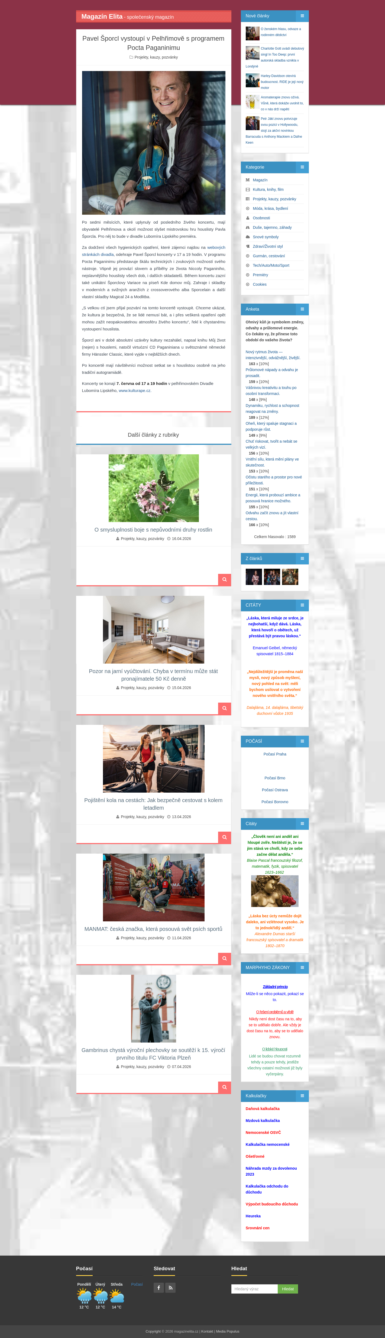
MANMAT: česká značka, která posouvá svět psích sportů (153, 929)
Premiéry (260, 275)
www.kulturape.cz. (135, 390)
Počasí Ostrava (275, 790)
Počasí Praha (275, 754)
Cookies (260, 284)
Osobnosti (261, 218)
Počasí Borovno (274, 802)
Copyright (153, 1331)
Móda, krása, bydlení (270, 208)
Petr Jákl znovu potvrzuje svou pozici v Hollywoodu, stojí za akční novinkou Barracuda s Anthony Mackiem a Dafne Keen (274, 130)
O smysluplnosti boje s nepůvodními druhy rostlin (153, 530)
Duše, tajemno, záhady (272, 227)
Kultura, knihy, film (268, 189)
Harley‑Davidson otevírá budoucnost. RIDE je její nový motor (282, 82)
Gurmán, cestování (269, 256)
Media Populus (227, 1331)
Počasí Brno (275, 778)
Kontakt (207, 1331)
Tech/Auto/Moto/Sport (271, 265)
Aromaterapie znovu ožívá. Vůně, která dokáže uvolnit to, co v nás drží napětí (282, 103)
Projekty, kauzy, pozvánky (156, 57)
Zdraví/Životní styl (268, 246)
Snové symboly (266, 237)
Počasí (137, 1284)
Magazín (260, 180)
